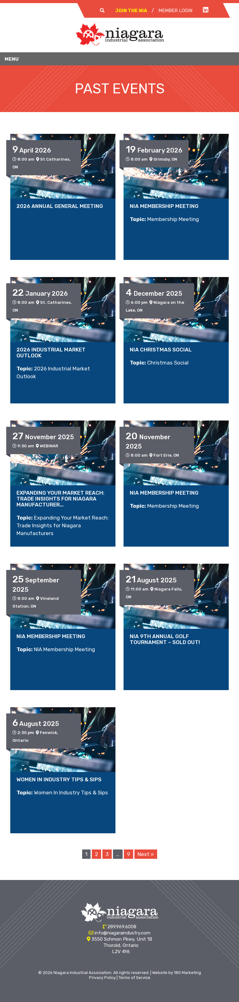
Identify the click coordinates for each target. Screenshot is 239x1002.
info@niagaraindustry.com (122, 933)
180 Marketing (187, 972)
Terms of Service (134, 977)
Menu (12, 59)
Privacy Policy (102, 977)
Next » (146, 854)
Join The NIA (131, 10)
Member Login (175, 10)
